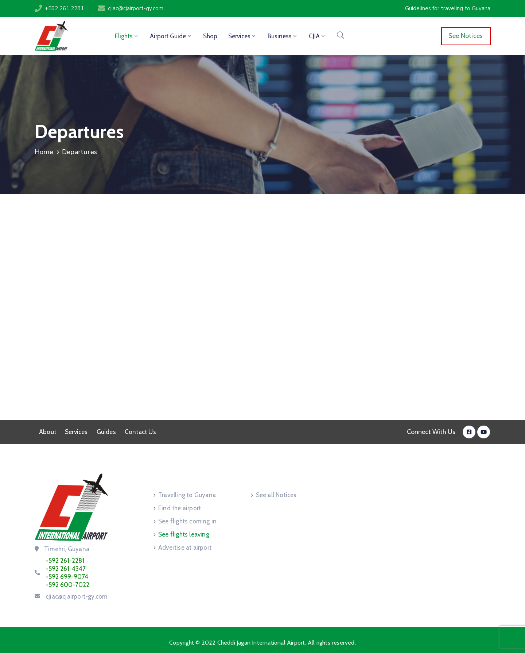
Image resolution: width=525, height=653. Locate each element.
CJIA (317, 36)
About (47, 431)
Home (44, 151)
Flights (127, 36)
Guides (106, 431)
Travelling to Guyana (187, 495)
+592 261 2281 (64, 8)
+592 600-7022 (67, 584)
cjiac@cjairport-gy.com (135, 8)
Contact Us (140, 431)
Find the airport (179, 508)
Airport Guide (171, 36)
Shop (210, 36)
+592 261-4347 (66, 568)
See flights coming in (187, 521)
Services (242, 36)
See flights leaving (183, 534)
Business (283, 36)
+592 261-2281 (65, 560)
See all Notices (276, 495)
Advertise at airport (184, 547)
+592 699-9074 (67, 576)
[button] (447, 8)
